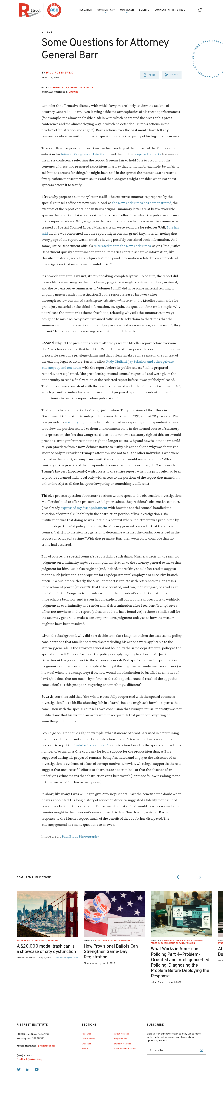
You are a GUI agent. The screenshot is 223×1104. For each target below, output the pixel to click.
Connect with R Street (171, 10)
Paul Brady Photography (80, 836)
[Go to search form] (200, 10)
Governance (35, 940)
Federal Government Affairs (178, 943)
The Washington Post (78, 957)
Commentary (106, 11)
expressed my (71, 507)
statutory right (76, 422)
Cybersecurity (58, 88)
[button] (172, 75)
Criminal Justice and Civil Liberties (194, 940)
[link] (19, 1069)
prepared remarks (148, 154)
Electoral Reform (117, 940)
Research (85, 11)
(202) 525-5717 (25, 1055)
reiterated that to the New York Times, (123, 245)
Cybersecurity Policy (80, 88)
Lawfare (73, 92)
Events (144, 10)
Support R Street (122, 1043)
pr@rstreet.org (46, 1045)
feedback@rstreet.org (29, 1059)
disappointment (94, 507)
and (150, 361)
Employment (120, 1038)
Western (64, 940)
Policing (201, 943)
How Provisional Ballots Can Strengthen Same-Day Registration (122, 952)
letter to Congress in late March (85, 154)
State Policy (50, 940)
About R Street (121, 1033)
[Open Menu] (211, 10)
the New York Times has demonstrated (141, 202)
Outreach (127, 11)
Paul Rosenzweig (60, 73)
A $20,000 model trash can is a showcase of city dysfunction (57, 949)
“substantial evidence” (91, 745)
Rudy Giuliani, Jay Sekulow (126, 361)
